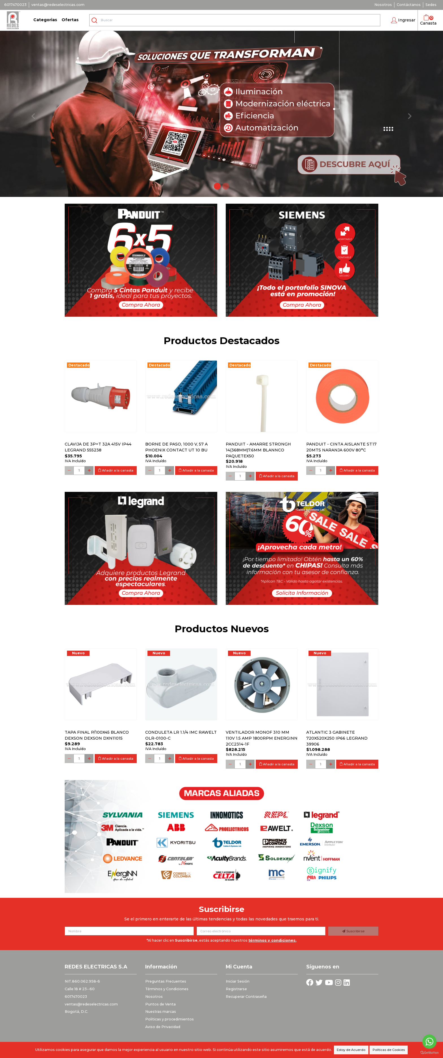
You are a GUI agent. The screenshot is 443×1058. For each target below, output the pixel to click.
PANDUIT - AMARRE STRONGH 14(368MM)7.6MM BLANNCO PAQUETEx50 (258, 450)
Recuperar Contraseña (246, 996)
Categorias (45, 19)
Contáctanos (409, 5)
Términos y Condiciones (166, 989)
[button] (403, 20)
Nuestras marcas (160, 1011)
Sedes (431, 5)
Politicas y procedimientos (169, 1019)
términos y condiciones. (272, 940)
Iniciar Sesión (237, 981)
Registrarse (236, 989)
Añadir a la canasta (115, 470)
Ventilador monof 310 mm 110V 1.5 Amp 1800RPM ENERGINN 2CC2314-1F (261, 738)
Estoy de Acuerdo (351, 1050)
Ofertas (70, 19)
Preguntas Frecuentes (165, 981)
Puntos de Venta (160, 1004)
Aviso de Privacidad (162, 1027)
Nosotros (383, 5)
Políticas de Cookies (389, 1050)
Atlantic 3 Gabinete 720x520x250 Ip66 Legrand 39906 (337, 738)
